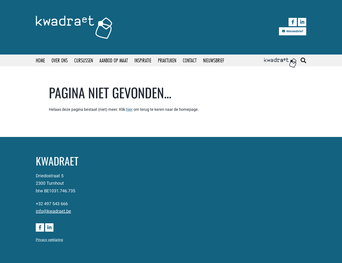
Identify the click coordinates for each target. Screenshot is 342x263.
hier (129, 109)
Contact (190, 60)
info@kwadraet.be (53, 211)
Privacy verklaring (49, 239)
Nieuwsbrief (292, 31)
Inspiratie (142, 60)
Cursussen (83, 60)
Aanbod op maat (113, 60)
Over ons (59, 60)
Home (40, 60)
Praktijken (167, 60)
